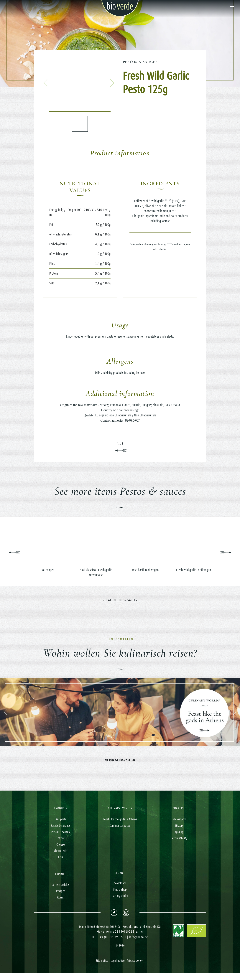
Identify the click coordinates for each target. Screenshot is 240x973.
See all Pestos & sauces (120, 600)
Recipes (60, 891)
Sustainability (179, 838)
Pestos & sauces (140, 62)
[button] (45, 83)
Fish (60, 857)
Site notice (102, 961)
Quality (179, 832)
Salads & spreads (60, 826)
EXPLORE (60, 874)
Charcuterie (60, 851)
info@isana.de (138, 937)
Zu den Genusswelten (120, 760)
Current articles (60, 885)
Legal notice (118, 961)
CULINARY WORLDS (120, 808)
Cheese (60, 844)
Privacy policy (135, 961)
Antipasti (60, 819)
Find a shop (120, 890)
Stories (61, 897)
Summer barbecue (120, 826)
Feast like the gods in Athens (120, 819)
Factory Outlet (120, 896)
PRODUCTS (60, 808)
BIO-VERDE (179, 808)
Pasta (60, 838)
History (179, 826)
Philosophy (179, 819)
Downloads (120, 883)
